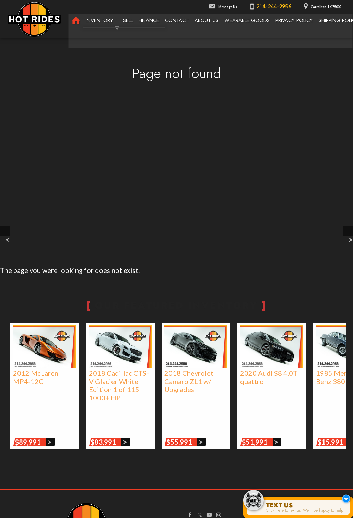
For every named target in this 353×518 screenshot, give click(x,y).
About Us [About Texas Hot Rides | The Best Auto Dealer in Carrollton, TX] (207, 19)
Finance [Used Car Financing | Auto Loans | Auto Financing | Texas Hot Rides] (149, 19)
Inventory (99, 19)
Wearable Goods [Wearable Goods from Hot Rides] (247, 19)
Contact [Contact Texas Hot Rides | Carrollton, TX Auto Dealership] (177, 19)
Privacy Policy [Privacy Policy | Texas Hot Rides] (295, 19)
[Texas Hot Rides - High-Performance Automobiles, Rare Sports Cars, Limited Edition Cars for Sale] (76, 20)
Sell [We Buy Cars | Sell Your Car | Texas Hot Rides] (128, 19)
